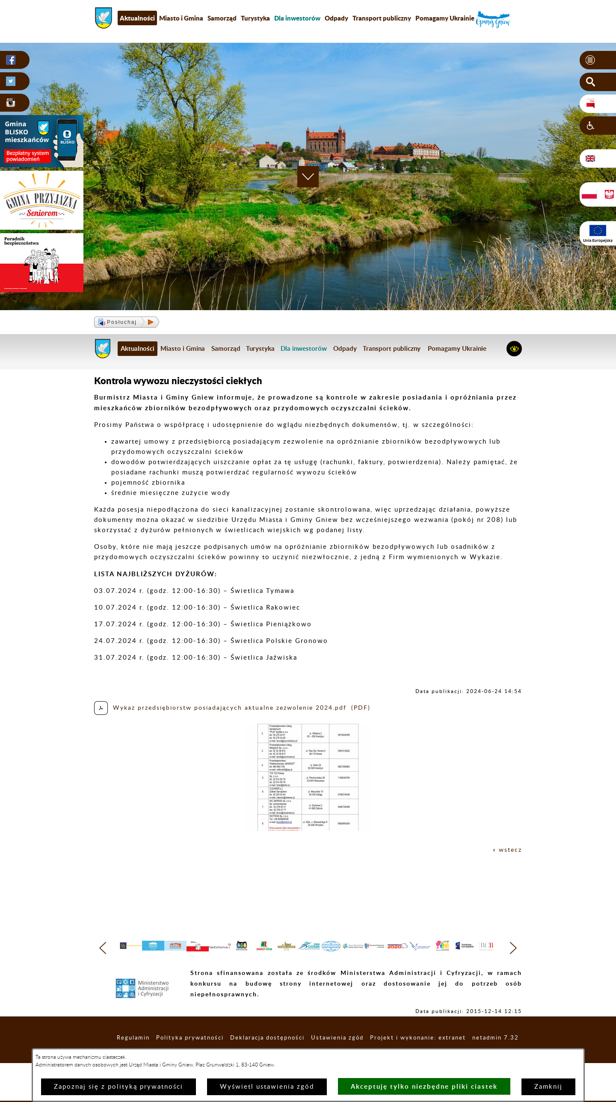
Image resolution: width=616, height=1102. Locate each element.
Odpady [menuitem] (336, 18)
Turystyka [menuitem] (255, 18)
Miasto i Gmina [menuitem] (181, 18)
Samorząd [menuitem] (222, 18)
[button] (597, 60)
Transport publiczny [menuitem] (381, 18)
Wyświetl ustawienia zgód (267, 1087)
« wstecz (507, 850)
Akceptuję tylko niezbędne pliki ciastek (424, 1086)
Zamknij (548, 1087)
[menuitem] (297, 18)
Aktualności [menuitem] (137, 18)
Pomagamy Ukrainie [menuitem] (444, 18)
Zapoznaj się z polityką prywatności (118, 1087)
